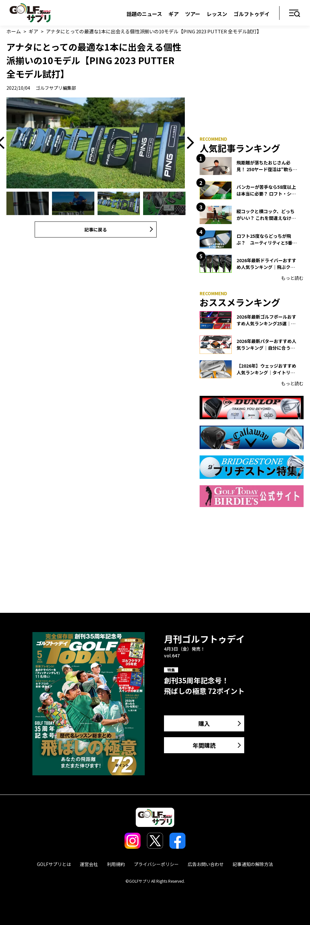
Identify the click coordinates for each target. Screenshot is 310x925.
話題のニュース (144, 14)
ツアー (192, 14)
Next (188, 143)
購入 (204, 723)
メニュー (294, 13)
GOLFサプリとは (54, 864)
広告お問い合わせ (206, 864)
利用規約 (116, 864)
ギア (173, 14)
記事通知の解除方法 (253, 864)
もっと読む (292, 278)
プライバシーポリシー (156, 864)
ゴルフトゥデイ (252, 14)
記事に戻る (95, 229)
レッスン (217, 14)
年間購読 (204, 745)
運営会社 (89, 864)
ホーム (13, 31)
